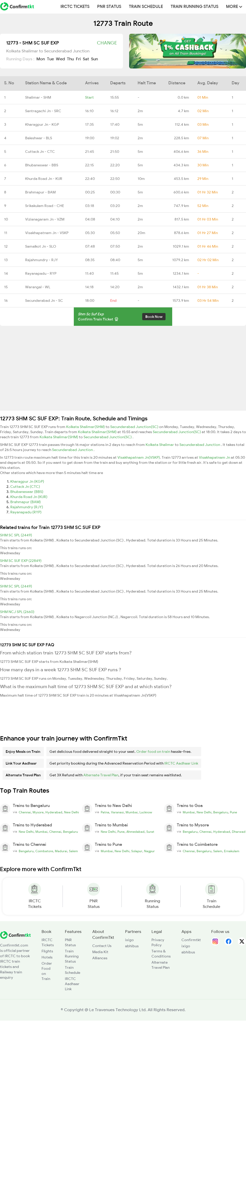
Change (107, 42)
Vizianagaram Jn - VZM (44, 219)
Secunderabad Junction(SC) (134, 427)
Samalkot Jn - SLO (40, 246)
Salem (73, 851)
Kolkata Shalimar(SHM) (86, 427)
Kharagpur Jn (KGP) (27, 481)
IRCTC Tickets (74, 6)
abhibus (132, 946)
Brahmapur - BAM (40, 192)
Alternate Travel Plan (100, 775)
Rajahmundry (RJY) (26, 507)
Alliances (99, 958)
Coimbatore (44, 851)
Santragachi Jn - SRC (43, 111)
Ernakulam (231, 851)
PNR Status (109, 6)
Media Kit (100, 952)
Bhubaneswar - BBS (41, 165)
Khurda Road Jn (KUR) (28, 497)
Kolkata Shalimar (160, 445)
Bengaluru (220, 812)
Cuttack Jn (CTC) (25, 486)
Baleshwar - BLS (38, 138)
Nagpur (149, 851)
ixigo (129, 940)
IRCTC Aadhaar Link (181, 763)
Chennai (25, 812)
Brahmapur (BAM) (25, 502)
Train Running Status (194, 6)
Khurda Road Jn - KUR (43, 179)
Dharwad (238, 832)
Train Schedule (146, 6)
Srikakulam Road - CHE (44, 206)
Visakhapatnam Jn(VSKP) (138, 457)
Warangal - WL (37, 287)
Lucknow (145, 812)
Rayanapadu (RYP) (26, 512)
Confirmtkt (191, 940)
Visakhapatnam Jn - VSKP (46, 233)
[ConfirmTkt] (15, 935)
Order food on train (153, 751)
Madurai (61, 851)
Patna (105, 812)
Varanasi (117, 812)
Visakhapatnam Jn (215, 457)
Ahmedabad (135, 832)
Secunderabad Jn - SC (44, 300)
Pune (233, 812)
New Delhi (71, 812)
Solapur (136, 851)
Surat (150, 832)
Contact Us (101, 946)
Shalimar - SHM (38, 97)
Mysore (38, 812)
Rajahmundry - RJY (41, 260)
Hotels (47, 957)
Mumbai (132, 812)
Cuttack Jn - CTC (40, 151)
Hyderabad (53, 812)
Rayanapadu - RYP (40, 273)
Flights (47, 951)
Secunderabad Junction (200, 445)
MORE (234, 6)
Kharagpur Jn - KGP (42, 124)
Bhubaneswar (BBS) (26, 492)
